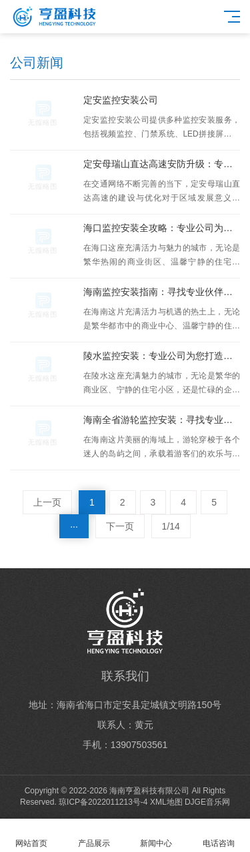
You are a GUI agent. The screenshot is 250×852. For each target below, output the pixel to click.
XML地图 (166, 802)
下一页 (120, 526)
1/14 (171, 526)
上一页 (47, 502)
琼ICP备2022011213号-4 (103, 802)
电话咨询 (218, 835)
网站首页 (31, 835)
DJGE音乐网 (207, 802)
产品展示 (94, 835)
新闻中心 (156, 835)
